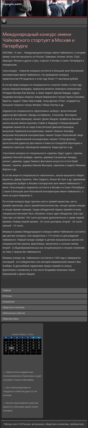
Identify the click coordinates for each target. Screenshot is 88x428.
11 (33, 343)
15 (17, 345)
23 (22, 348)
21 (11, 348)
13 (6, 345)
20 (6, 348)
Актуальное (8, 302)
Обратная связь (10, 319)
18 (33, 345)
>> (4, 372)
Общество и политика (13, 307)
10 (28, 343)
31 (28, 351)
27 (6, 351)
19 (39, 345)
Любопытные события (14, 313)
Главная (7, 290)
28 (11, 351)
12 (39, 343)
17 (28, 345)
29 (17, 351)
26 (39, 348)
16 (22, 345)
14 (11, 345)
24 (28, 348)
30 (22, 351)
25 (33, 348)
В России (7, 296)
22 (17, 348)
